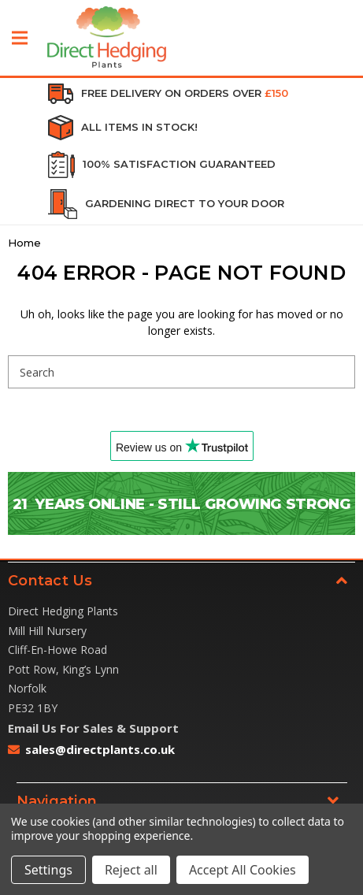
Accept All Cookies (242, 869)
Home (24, 242)
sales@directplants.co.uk (100, 749)
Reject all (131, 869)
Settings (48, 869)
